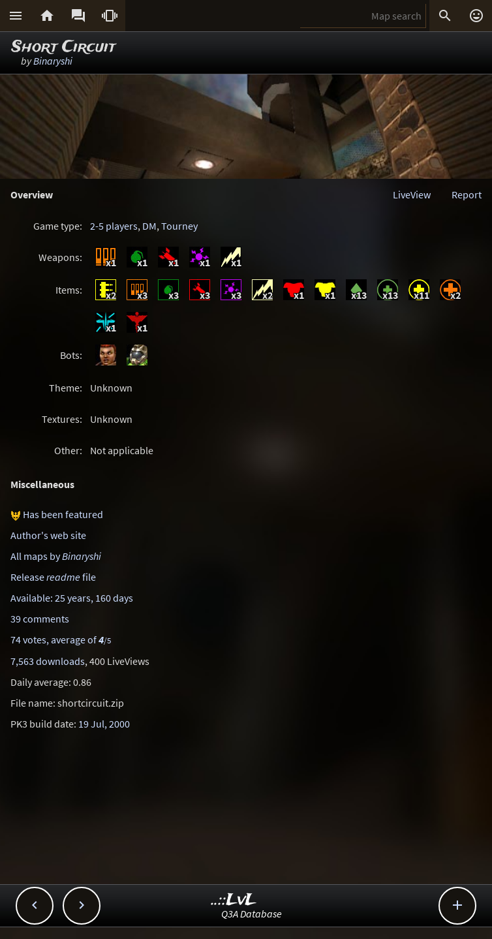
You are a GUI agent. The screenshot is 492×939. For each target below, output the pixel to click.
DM (149, 225)
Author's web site (48, 535)
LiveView (412, 194)
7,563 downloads (47, 661)
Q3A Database (251, 913)
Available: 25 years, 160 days (71, 597)
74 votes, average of (60, 639)
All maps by (55, 555)
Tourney (179, 225)
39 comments (39, 618)
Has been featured (63, 514)
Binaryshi (52, 60)
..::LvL (234, 900)
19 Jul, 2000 (104, 723)
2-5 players (114, 225)
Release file (53, 576)
